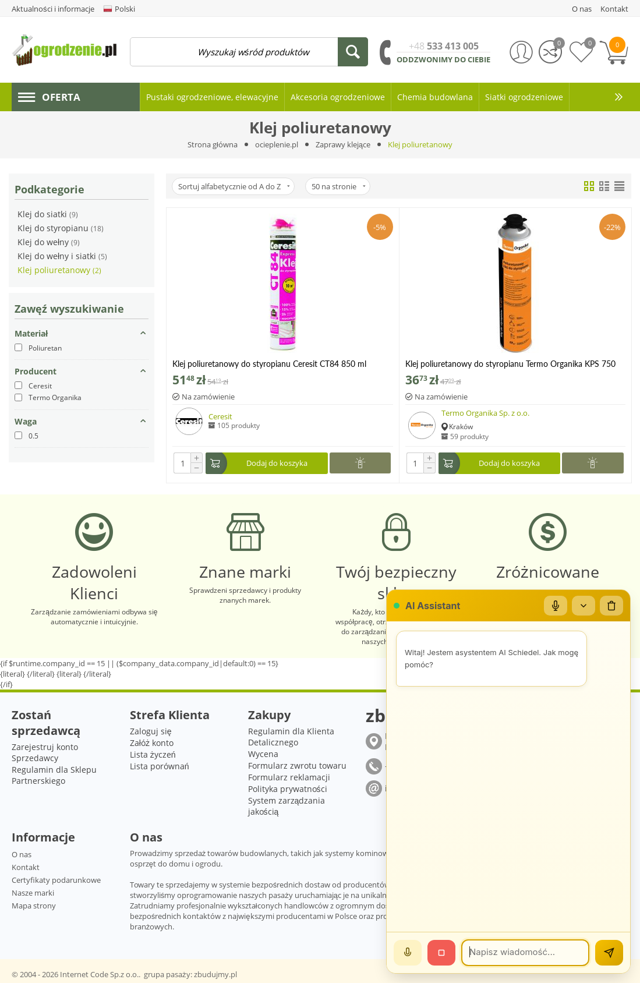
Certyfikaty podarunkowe (56, 880)
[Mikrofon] (555, 606)
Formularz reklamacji (289, 777)
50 (339, 186)
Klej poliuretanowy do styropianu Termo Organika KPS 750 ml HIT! (510, 364)
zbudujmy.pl (215, 974)
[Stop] (441, 953)
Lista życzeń (153, 754)
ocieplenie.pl (276, 144)
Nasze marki (33, 892)
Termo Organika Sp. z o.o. (485, 413)
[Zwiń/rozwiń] (583, 606)
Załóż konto (152, 742)
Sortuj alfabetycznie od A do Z (234, 186)
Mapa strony (34, 905)
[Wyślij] (609, 953)
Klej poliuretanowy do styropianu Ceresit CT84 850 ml (269, 364)
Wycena (263, 753)
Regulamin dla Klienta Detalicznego (291, 737)
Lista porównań (159, 766)
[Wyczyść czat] (611, 606)
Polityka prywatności (287, 788)
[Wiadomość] (525, 952)
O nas (21, 854)
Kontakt (26, 867)
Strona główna (213, 144)
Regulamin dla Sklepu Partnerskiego (54, 775)
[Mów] (408, 953)
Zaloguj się (151, 731)
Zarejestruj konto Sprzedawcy (45, 752)
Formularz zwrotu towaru (297, 765)
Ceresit (220, 416)
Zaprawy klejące (343, 144)
